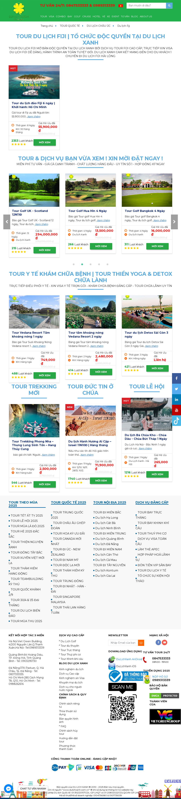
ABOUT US (146, 16)
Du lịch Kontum (106, 570)
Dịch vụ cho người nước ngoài (70, 688)
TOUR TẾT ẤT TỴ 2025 (27, 515)
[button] (73, 264)
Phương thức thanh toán (67, 747)
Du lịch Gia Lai (105, 575)
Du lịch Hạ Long (106, 517)
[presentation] (6, 222)
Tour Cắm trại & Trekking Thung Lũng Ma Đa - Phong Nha (33, 445)
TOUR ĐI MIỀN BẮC (107, 512)
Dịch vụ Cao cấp (69, 673)
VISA (51, 16)
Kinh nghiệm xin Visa (71, 678)
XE (108, 16)
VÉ (103, 16)
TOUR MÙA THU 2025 (26, 621)
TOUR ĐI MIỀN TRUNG (109, 533)
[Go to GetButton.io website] (8, 795)
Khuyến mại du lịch (70, 682)
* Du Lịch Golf (67, 641)
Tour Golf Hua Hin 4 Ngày (144, 211)
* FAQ (62, 726)
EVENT (115, 16)
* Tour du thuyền (69, 645)
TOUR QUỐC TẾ (70, 25)
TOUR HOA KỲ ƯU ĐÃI (69, 533)
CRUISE (86, 16)
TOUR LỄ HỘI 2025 (24, 521)
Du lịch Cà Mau (106, 560)
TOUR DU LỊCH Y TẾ (152, 570)
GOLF (77, 16)
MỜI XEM (44, 142)
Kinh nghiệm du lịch (71, 669)
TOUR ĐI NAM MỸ (65, 560)
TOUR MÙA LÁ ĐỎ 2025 (27, 526)
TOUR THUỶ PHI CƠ (152, 533)
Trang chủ (47, 25)
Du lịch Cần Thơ (106, 554)
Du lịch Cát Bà (105, 523)
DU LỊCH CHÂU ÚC (98, 25)
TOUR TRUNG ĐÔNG (68, 581)
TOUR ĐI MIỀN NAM (107, 549)
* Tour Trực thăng (69, 650)
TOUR (43, 16)
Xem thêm (33, 116)
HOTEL (96, 16)
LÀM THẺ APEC (148, 549)
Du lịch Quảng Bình (109, 538)
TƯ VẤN (125, 16)
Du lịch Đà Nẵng (107, 544)
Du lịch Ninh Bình (108, 528)
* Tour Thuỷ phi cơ (70, 654)
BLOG (134, 16)
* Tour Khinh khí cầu (71, 658)
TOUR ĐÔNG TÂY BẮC (26, 552)
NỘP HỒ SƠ (160, 676)
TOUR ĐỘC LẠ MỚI (66, 565)
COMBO (61, 16)
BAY (70, 16)
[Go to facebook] (8, 788)
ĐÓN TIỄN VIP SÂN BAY (154, 565)
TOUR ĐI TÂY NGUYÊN (109, 565)
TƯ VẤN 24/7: (77, 5)
